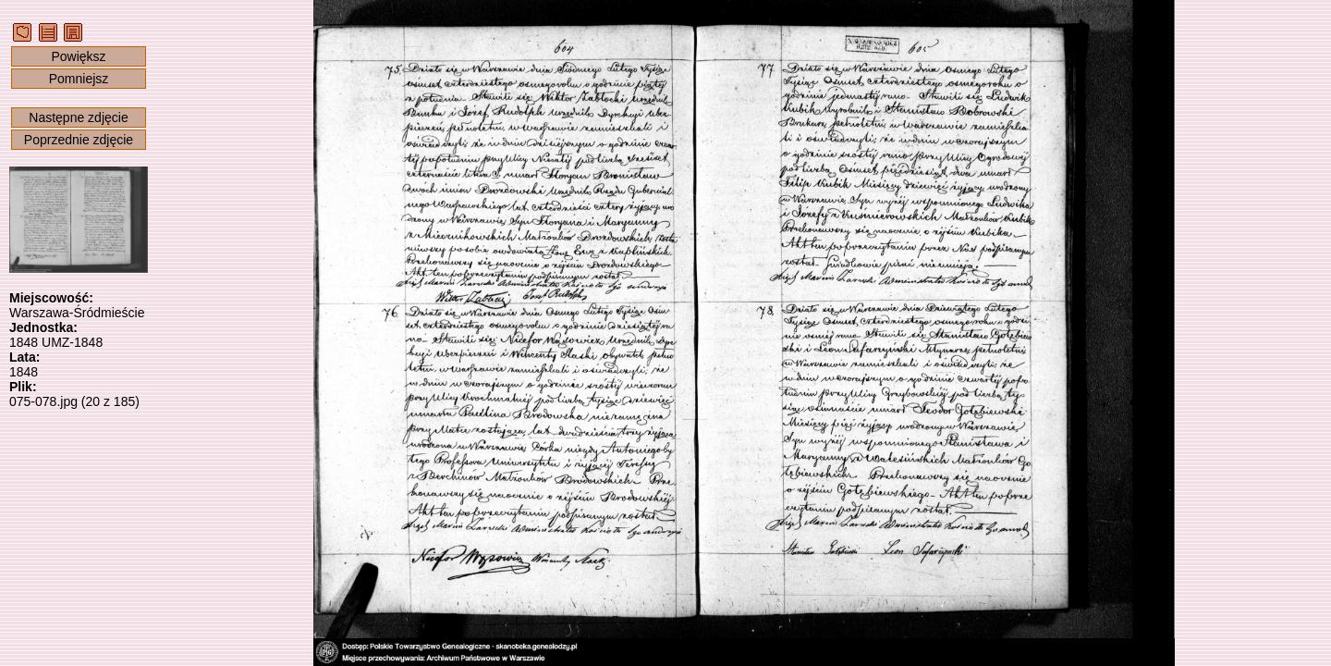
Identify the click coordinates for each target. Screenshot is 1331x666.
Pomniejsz (79, 78)
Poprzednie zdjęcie (78, 139)
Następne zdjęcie (78, 117)
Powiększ (78, 56)
